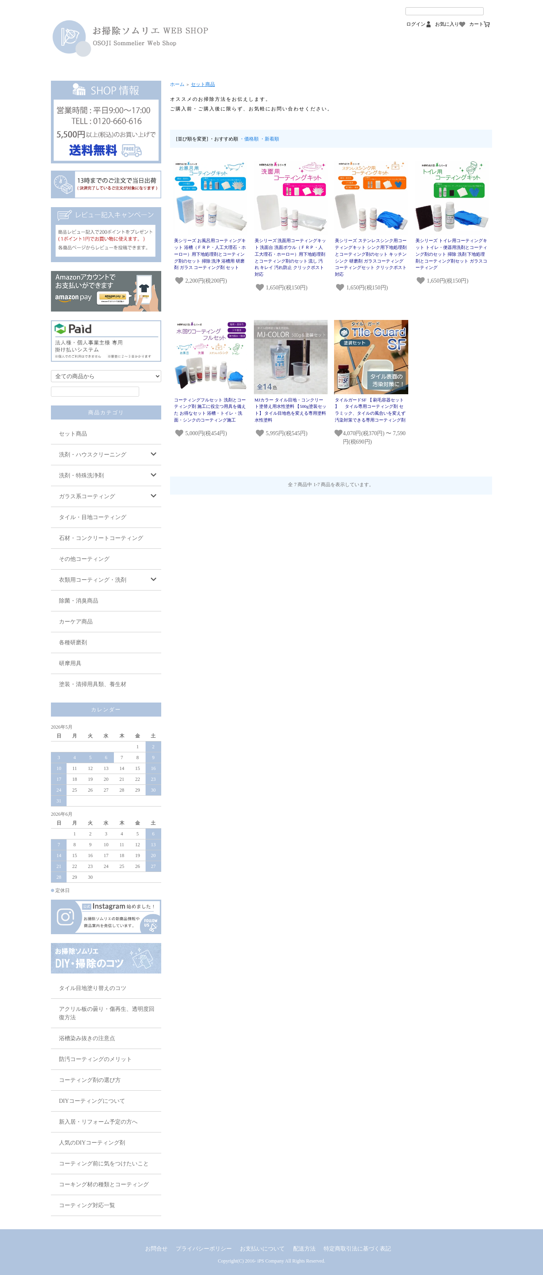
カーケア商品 (76, 622)
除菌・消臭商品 (78, 601)
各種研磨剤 (73, 643)
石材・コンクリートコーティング (101, 538)
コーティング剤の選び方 (90, 1080)
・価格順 (249, 139)
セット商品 (73, 434)
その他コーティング (84, 559)
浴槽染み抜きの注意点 (87, 1038)
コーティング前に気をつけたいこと (104, 1164)
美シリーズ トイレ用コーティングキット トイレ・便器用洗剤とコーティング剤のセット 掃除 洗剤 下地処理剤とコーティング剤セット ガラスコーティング (451, 254)
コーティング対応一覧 (87, 1205)
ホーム (177, 84)
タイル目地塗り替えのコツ (92, 988)
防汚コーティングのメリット (95, 1059)
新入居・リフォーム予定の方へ (98, 1122)
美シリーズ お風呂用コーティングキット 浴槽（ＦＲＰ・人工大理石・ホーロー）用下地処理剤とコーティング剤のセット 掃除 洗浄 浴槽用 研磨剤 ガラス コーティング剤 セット (210, 254)
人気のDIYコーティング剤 (92, 1143)
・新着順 (269, 139)
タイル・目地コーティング (92, 517)
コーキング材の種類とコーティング (104, 1184)
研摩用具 (70, 663)
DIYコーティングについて (92, 1101)
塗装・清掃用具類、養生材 (92, 684)
